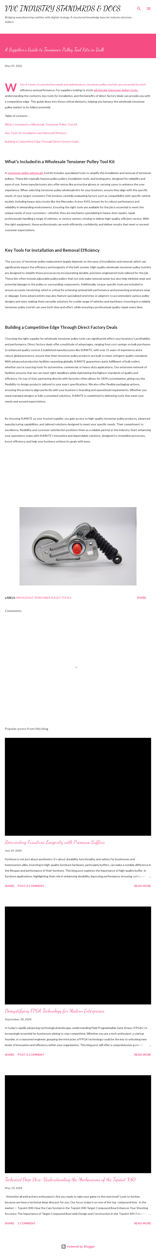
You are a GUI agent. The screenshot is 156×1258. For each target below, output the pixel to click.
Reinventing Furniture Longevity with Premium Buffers (55, 842)
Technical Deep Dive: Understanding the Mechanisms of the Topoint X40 (70, 1180)
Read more (142, 886)
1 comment (27, 1223)
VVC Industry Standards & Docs (63, 8)
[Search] (138, 7)
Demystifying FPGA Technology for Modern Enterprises (54, 1011)
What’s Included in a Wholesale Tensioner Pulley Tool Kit (41, 124)
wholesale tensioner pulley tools (43, 597)
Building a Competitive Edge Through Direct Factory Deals (42, 141)
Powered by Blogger (78, 1246)
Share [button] (141, 597)
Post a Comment (31, 886)
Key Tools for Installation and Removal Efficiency (36, 133)
